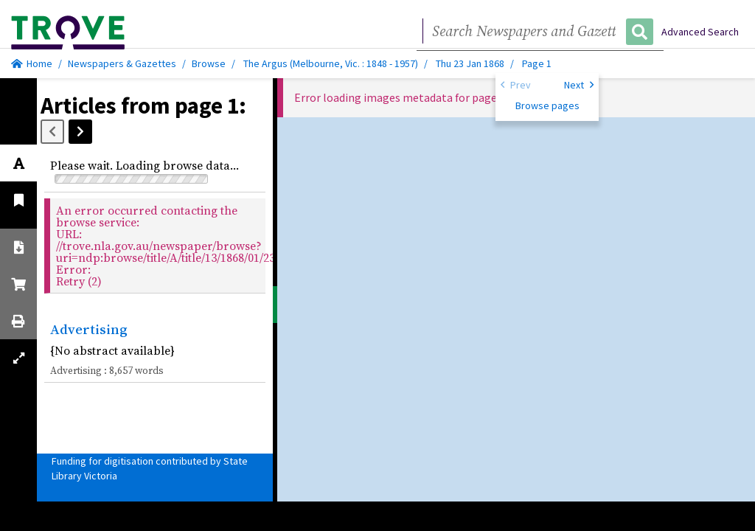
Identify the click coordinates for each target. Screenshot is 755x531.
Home (31, 63)
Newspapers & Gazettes (122, 63)
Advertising (89, 329)
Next (579, 84)
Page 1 (537, 63)
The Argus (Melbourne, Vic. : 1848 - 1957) (330, 63)
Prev (516, 84)
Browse (209, 63)
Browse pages (547, 105)
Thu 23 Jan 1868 (471, 63)
